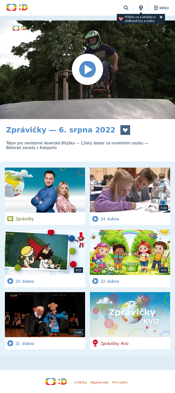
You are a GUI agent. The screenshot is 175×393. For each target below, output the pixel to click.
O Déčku (81, 382)
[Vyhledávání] (126, 8)
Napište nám (100, 382)
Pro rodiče (120, 382)
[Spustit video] (87, 69)
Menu (160, 7)
